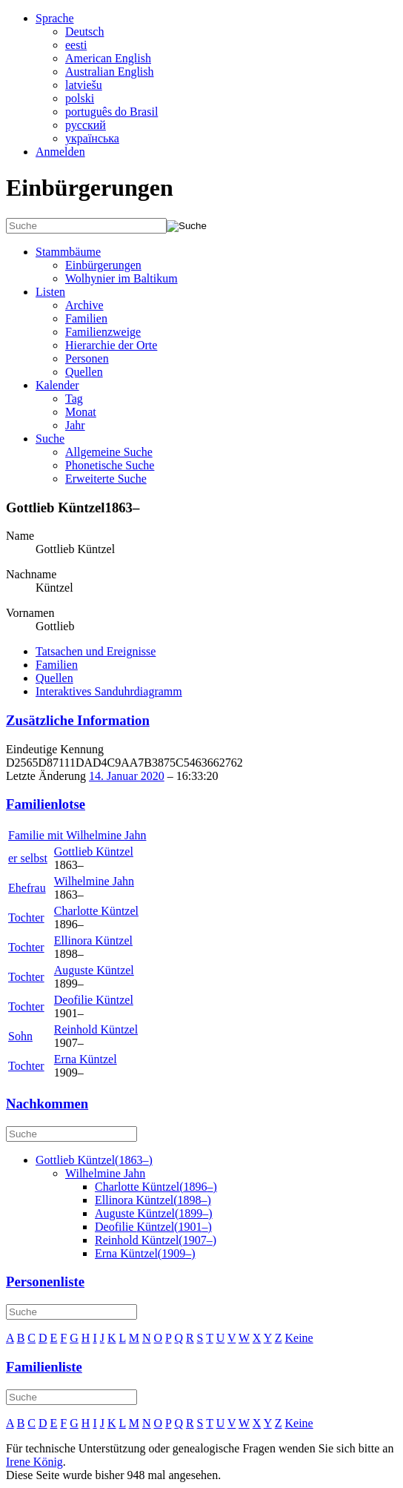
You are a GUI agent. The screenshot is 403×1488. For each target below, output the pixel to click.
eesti (76, 45)
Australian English (109, 71)
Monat (80, 412)
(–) (94, 1160)
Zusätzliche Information (78, 720)
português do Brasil (111, 111)
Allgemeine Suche (109, 452)
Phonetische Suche (109, 465)
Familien (86, 318)
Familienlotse (45, 804)
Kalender (57, 385)
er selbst (27, 858)
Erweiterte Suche (106, 478)
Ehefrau (27, 888)
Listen (50, 291)
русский (85, 125)
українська (92, 138)
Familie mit (77, 835)
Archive (84, 305)
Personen (87, 358)
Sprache (55, 18)
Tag (74, 398)
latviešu (83, 85)
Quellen (84, 372)
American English (108, 58)
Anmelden (60, 151)
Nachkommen (47, 1103)
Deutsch (84, 31)
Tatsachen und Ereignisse (96, 651)
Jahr (75, 425)
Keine (299, 1338)
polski (79, 98)
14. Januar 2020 (126, 776)
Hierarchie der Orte (111, 345)
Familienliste (44, 1367)
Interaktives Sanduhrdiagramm (109, 691)
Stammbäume (68, 251)
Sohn (20, 1036)
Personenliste (45, 1281)
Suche (50, 438)
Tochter (26, 917)
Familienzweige (103, 331)
